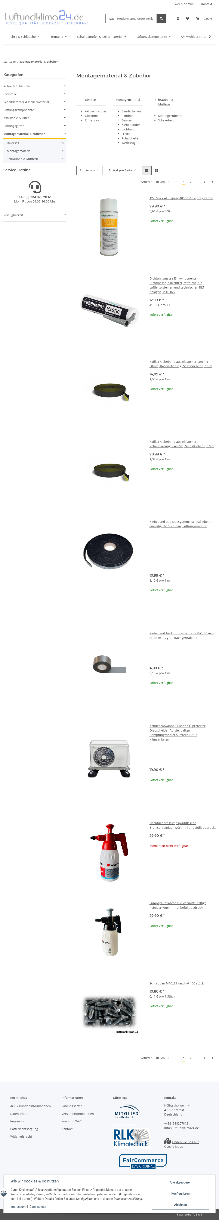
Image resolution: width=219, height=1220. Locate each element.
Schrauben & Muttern (22, 159)
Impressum (17, 1206)
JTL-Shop (197, 1214)
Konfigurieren (180, 1193)
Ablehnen (180, 1204)
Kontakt (206, 4)
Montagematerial (127, 100)
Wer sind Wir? (184, 4)
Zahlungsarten (72, 1106)
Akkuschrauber (96, 111)
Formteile (10, 94)
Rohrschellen (130, 138)
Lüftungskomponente (18, 110)
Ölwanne (91, 116)
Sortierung (87, 170)
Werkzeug (128, 143)
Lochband (128, 129)
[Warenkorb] (204, 18)
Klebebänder (130, 125)
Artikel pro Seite (120, 170)
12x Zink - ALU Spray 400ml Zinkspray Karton (181, 198)
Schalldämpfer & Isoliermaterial (26, 102)
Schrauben (166, 120)
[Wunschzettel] (187, 18)
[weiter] (212, 182)
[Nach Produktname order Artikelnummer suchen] (131, 18)
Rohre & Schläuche (17, 86)
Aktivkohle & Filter (16, 118)
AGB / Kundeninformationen (30, 1106)
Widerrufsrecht (21, 1136)
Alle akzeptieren (180, 1182)
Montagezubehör (170, 116)
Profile (125, 134)
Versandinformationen (78, 1114)
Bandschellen (131, 111)
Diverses (91, 100)
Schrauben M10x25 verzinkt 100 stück (176, 983)
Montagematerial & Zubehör (24, 134)
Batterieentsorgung (24, 1129)
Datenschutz (38, 1206)
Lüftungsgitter (13, 126)
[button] (178, 18)
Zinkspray (92, 120)
